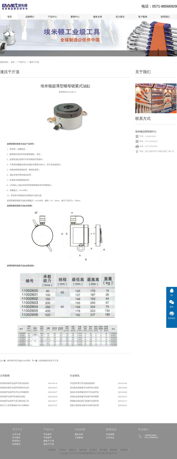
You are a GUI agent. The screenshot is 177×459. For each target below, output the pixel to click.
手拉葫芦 (47, 434)
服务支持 (97, 16)
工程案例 (79, 437)
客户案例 (142, 16)
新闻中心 (75, 16)
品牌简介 (29, 16)
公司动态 (110, 437)
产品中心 (52, 16)
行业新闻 (110, 434)
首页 (9, 16)
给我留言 (16, 444)
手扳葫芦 (47, 437)
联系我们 (165, 16)
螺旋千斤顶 (48, 441)
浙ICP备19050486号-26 (106, 453)
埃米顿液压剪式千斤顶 (48, 360)
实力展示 (120, 16)
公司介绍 (16, 434)
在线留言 (124, 450)
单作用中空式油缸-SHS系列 (19, 360)
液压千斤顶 (34, 62)
